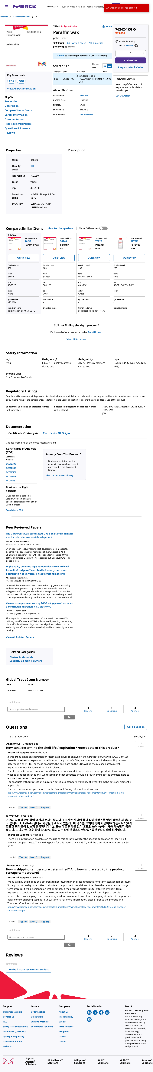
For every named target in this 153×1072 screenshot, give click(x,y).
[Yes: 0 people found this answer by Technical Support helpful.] (23, 800)
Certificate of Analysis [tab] (23, 433)
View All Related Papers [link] (20, 637)
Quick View (23, 257)
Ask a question (135, 719)
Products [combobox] (51, 6)
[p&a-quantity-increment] (143, 53)
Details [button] (129, 45)
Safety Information (16, 114)
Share (107, 26)
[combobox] (82, 6)
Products (4, 16)
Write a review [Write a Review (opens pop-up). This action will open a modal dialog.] (79, 42)
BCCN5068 (11, 476)
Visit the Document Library (59, 475)
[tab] (6, 16)
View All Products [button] (76, 339)
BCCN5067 (11, 480)
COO (21, 81)
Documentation (14, 119)
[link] (14, 702)
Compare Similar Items (18, 110)
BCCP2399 (11, 463)
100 (32, 166)
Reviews (10, 132)
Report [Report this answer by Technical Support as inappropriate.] (45, 799)
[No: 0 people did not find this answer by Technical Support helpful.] (34, 800)
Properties (11, 101)
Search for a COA (14, 510)
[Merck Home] (24, 6)
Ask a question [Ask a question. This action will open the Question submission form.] (96, 42)
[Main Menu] (6, 6)
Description (12, 105)
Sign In (60, 55)
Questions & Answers (17, 128)
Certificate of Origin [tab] (56, 433)
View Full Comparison (60, 228)
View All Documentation (21, 88)
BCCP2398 (11, 468)
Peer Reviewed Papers (18, 123)
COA (11, 81)
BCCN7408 (11, 472)
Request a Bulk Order (130, 67)
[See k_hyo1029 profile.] (12, 808)
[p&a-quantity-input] (130, 53)
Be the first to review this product (30, 955)
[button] (141, 737)
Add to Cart (130, 60)
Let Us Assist (122, 95)
